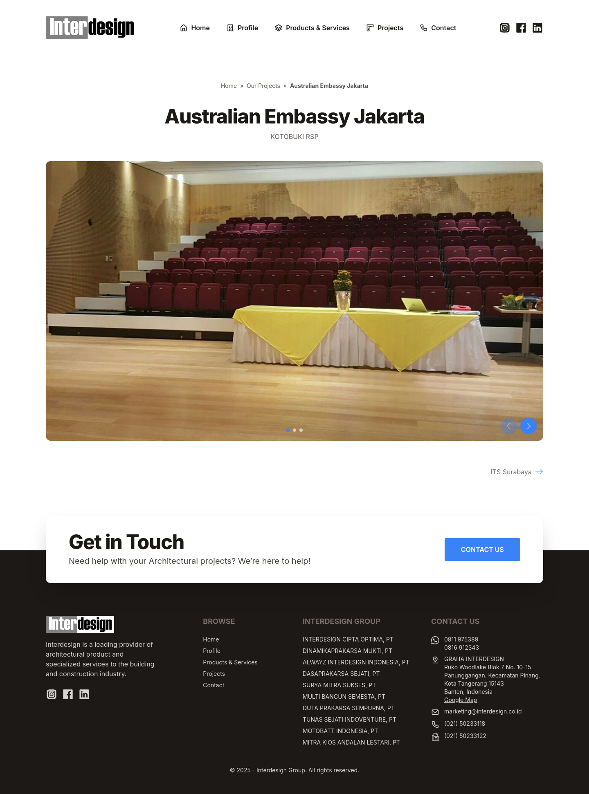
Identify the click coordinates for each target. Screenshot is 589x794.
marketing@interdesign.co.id (483, 711)
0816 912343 (461, 647)
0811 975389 (461, 639)
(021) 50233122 (465, 735)
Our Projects (263, 85)
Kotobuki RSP (294, 136)
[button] (288, 430)
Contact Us (482, 549)
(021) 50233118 (464, 723)
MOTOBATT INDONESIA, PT (340, 730)
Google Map (460, 699)
